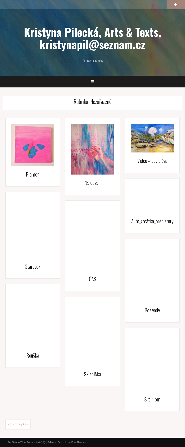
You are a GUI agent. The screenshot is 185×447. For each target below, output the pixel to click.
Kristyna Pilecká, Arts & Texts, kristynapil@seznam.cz (92, 37)
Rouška (32, 355)
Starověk (32, 266)
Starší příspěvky (19, 424)
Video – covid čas (152, 160)
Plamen (32, 174)
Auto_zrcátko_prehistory (152, 221)
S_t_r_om (152, 399)
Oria (60, 442)
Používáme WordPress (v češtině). (27, 442)
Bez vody (152, 310)
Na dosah (92, 182)
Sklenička (92, 374)
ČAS (92, 279)
